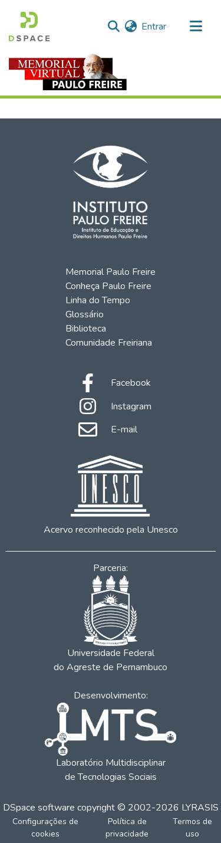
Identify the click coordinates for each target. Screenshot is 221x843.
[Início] (29, 26)
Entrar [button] (154, 26)
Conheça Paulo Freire (108, 286)
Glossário (84, 314)
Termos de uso (192, 827)
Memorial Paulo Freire (110, 271)
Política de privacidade (127, 827)
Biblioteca (85, 328)
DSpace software (39, 807)
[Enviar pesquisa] (113, 26)
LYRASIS (200, 807)
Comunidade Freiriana (108, 342)
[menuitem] (130, 26)
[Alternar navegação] (195, 26)
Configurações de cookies (45, 827)
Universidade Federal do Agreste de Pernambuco (110, 624)
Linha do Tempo (97, 300)
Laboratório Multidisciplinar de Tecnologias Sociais (110, 743)
